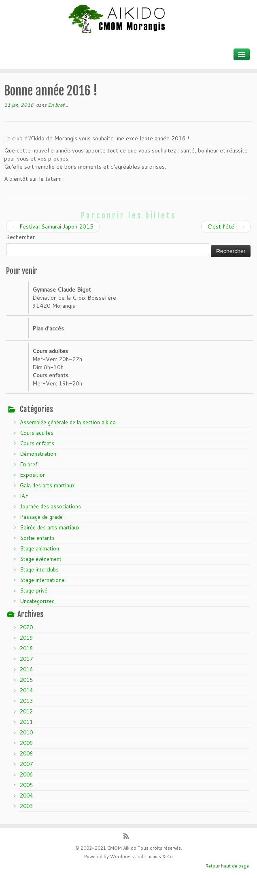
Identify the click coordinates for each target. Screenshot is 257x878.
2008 (26, 753)
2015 (26, 679)
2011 (26, 722)
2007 (26, 764)
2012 (26, 711)
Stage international (43, 580)
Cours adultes (36, 432)
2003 (26, 806)
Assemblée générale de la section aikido (68, 422)
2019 (26, 637)
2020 (26, 627)
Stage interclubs (39, 569)
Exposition (33, 474)
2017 (26, 658)
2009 (26, 743)
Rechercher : (22, 237)
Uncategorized (37, 601)
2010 (26, 732)
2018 (26, 648)
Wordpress (122, 856)
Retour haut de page (227, 866)
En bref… (31, 464)
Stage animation (39, 548)
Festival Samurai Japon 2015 (52, 226)
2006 (26, 774)
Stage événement (41, 559)
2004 (26, 795)
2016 (26, 669)
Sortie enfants (37, 538)
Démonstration (38, 453)
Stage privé (33, 590)
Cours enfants (37, 443)
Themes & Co (158, 856)
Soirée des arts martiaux (50, 527)
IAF (24, 495)
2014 (26, 690)
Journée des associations (50, 506)
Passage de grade (41, 516)
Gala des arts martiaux (47, 485)
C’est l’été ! (226, 226)
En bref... (58, 105)
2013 (26, 701)
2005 (26, 785)
